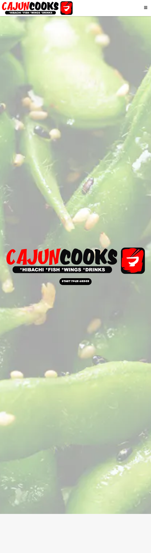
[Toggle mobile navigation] (146, 8)
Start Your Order (75, 281)
